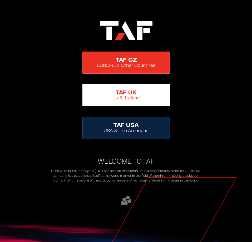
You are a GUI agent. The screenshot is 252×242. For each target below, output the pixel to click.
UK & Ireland (126, 95)
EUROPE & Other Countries (126, 62)
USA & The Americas (126, 128)
